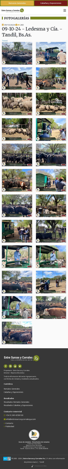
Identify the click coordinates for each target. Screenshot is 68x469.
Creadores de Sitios (40, 466)
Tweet (5, 40)
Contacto (8, 423)
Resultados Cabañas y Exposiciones (18, 405)
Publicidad (9, 426)
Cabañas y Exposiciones (50, 3)
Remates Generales (17, 3)
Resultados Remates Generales (16, 402)
